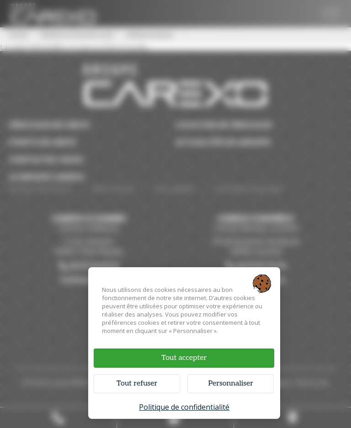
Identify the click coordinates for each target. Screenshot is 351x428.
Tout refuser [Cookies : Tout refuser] (137, 383)
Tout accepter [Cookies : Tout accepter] (184, 358)
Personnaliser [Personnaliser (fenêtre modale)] (230, 383)
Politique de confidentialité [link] (184, 407)
